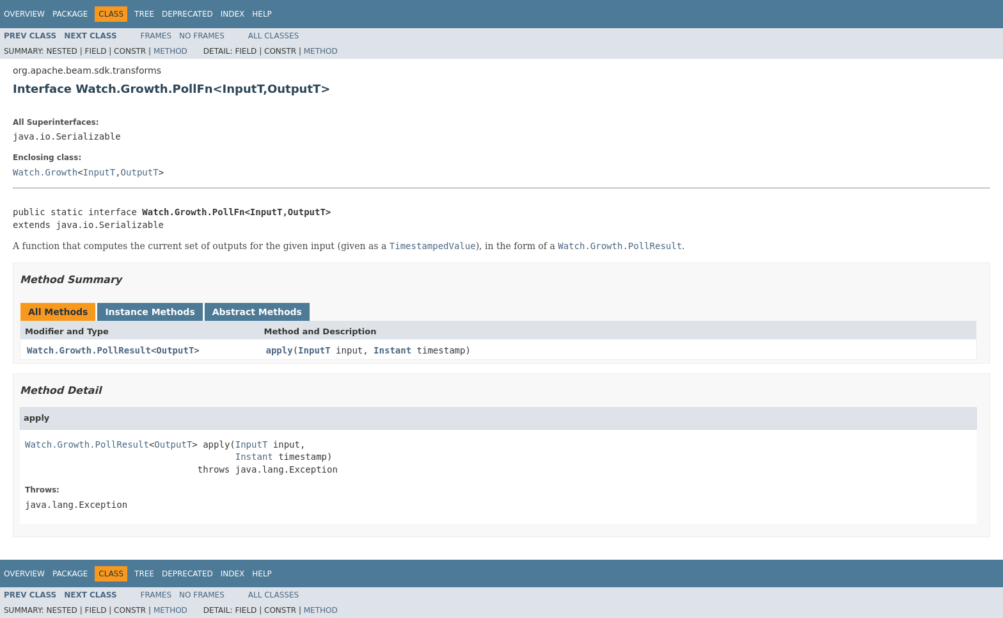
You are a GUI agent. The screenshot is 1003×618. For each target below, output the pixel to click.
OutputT (140, 172)
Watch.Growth (45, 172)
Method (170, 51)
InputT (99, 172)
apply (279, 350)
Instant (392, 350)
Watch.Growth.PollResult (89, 350)
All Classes (273, 35)
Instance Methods (149, 312)
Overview (24, 14)
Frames (156, 35)
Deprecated (187, 14)
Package (70, 14)
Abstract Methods (257, 312)
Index (233, 14)
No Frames (202, 35)
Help (262, 14)
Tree (144, 14)
